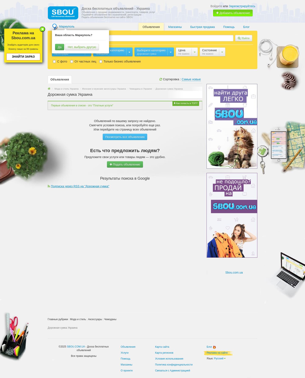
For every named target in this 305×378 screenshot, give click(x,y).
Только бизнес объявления (120, 61)
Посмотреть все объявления (125, 137)
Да (59, 47)
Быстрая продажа (202, 27)
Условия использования (169, 358)
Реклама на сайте (217, 352)
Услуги (125, 352)
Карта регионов (164, 352)
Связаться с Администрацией (172, 370)
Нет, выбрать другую (82, 47)
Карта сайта (162, 346)
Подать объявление (125, 164)
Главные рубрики (58, 319)
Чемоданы (110, 319)
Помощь (229, 27)
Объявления (151, 27)
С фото (60, 61)
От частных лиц (83, 61)
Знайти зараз (23, 56)
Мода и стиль (78, 319)
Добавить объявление (233, 13)
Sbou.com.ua (234, 272)
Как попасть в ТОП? (186, 103)
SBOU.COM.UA (76, 346)
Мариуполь (67, 26)
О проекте (127, 370)
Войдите (216, 6)
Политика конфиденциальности (174, 364)
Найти (245, 38)
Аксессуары (95, 319)
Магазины (175, 27)
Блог (246, 27)
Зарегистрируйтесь (242, 6)
